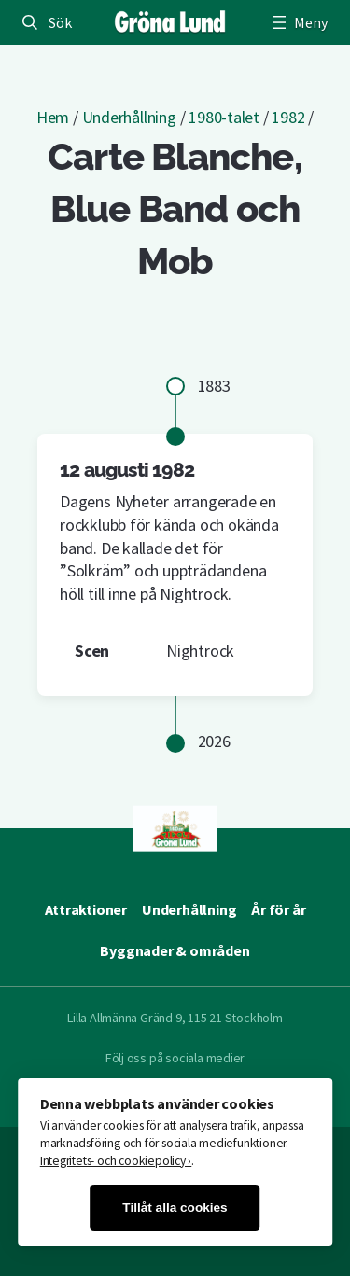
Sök (60, 22)
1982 (288, 117)
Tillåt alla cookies (174, 1207)
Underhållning (129, 117)
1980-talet (224, 117)
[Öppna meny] (298, 22)
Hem (52, 117)
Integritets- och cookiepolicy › (116, 1161)
